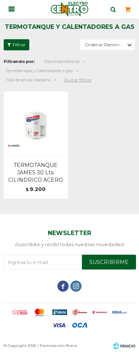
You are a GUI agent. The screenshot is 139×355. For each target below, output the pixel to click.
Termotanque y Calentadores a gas (39, 70)
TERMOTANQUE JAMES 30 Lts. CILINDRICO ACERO (35, 172)
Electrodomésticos (61, 61)
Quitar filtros (77, 80)
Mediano (28, 80)
